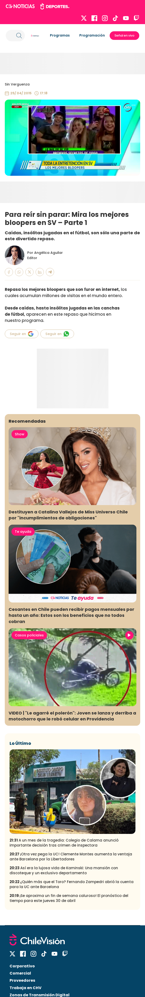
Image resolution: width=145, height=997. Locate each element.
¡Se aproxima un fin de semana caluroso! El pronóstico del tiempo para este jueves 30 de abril (69, 898)
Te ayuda (23, 531)
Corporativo (22, 966)
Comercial (20, 973)
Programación (92, 35)
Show (19, 434)
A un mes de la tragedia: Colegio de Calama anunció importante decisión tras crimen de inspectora (64, 843)
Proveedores (22, 980)
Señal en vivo (124, 35)
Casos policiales (29, 635)
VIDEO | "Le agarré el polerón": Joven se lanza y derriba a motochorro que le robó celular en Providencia (72, 716)
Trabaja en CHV (26, 988)
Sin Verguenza (17, 84)
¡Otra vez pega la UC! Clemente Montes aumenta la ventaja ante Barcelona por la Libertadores (71, 857)
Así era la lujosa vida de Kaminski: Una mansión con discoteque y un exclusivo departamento (64, 870)
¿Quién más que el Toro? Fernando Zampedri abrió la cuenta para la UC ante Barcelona (72, 884)
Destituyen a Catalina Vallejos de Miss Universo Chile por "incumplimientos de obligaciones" (68, 515)
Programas (60, 35)
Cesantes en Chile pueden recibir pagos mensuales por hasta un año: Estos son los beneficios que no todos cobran (71, 615)
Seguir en (21, 334)
